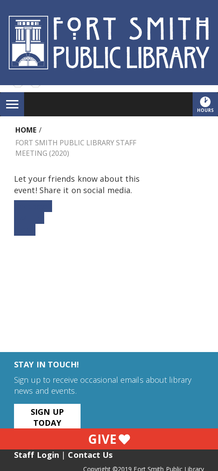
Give (109, 439)
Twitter (29, 217)
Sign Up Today (47, 417)
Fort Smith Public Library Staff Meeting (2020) (75, 148)
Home (25, 130)
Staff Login (36, 454)
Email (24, 229)
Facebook (33, 206)
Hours (207, 104)
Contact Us (90, 454)
